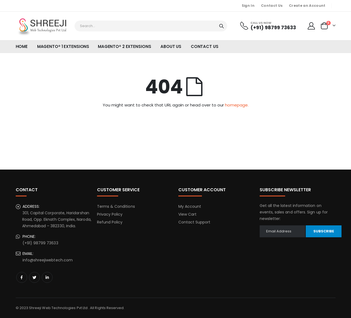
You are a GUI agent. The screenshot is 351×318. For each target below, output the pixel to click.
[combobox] (151, 26)
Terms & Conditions (116, 206)
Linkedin (47, 277)
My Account (189, 206)
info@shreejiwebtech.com (47, 260)
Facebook (21, 277)
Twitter (34, 277)
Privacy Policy (110, 214)
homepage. (237, 105)
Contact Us (271, 5)
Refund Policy (110, 222)
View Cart (187, 214)
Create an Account (307, 5)
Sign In (248, 5)
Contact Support (194, 222)
